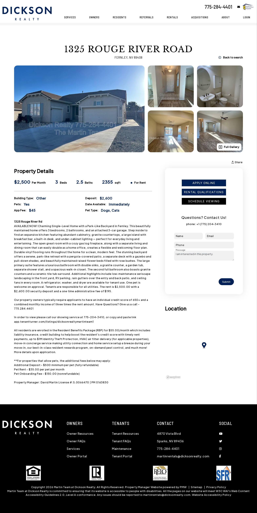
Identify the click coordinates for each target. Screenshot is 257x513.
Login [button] (246, 17)
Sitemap (196, 487)
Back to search (230, 57)
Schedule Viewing (204, 201)
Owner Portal (77, 456)
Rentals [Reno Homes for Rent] (172, 17)
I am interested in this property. (204, 256)
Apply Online (204, 183)
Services (73, 448)
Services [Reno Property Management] (70, 17)
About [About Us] (226, 17)
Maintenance (121, 448)
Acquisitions (199, 17)
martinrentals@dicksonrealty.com (183, 456)
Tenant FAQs (121, 441)
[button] (236, 7)
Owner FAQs (76, 441)
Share (237, 162)
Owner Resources (80, 433)
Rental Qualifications (204, 192)
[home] (27, 13)
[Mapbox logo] (173, 377)
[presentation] (199, 269)
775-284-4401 (218, 7)
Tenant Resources (125, 433)
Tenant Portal (122, 456)
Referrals (147, 17)
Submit (226, 281)
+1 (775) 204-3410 (209, 224)
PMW (183, 487)
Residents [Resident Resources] (119, 17)
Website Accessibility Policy (211, 494)
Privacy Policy (216, 487)
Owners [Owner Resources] (94, 17)
